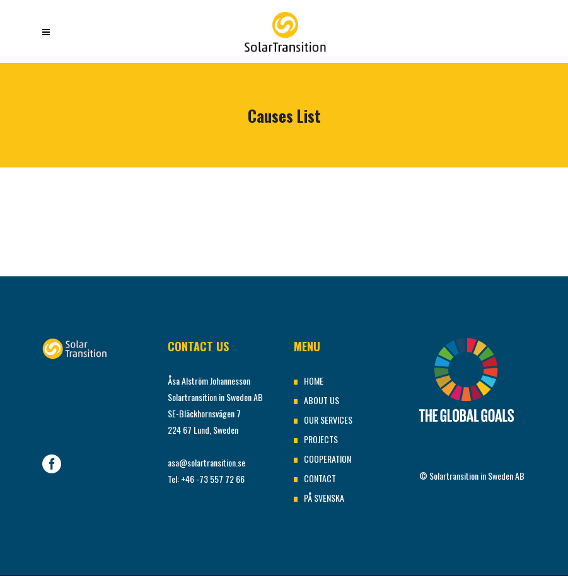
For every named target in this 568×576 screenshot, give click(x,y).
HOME (313, 380)
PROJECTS (321, 439)
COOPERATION (327, 458)
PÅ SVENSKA (324, 497)
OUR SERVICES (328, 419)
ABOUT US (321, 400)
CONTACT (320, 478)
